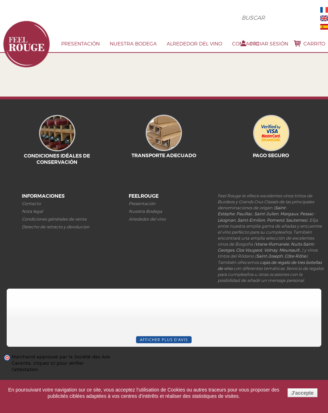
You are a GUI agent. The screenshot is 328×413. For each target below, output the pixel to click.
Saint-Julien (266, 213)
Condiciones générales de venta (54, 219)
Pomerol (275, 220)
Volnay (270, 250)
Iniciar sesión (269, 44)
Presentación (142, 203)
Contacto (245, 44)
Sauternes (296, 220)
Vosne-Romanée (272, 244)
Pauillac (244, 213)
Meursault (289, 250)
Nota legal (32, 211)
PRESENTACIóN (80, 44)
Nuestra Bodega (133, 44)
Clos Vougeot (249, 250)
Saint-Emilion (251, 220)
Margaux (289, 213)
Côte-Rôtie (295, 256)
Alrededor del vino (194, 44)
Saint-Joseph (269, 256)
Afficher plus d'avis (164, 339)
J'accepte (302, 393)
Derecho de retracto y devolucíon (55, 226)
